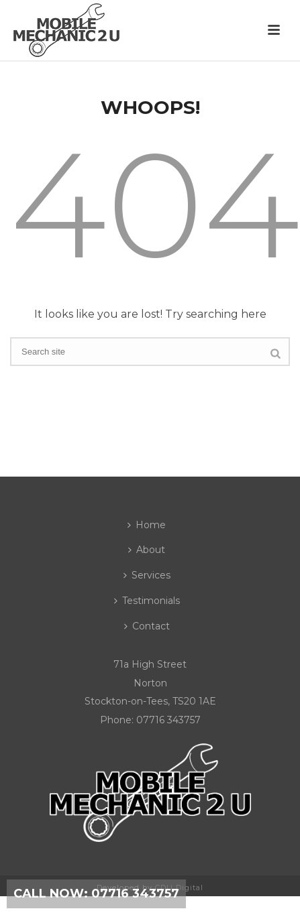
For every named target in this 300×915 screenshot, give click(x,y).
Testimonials (147, 601)
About (146, 550)
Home (147, 525)
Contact (147, 626)
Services (146, 575)
